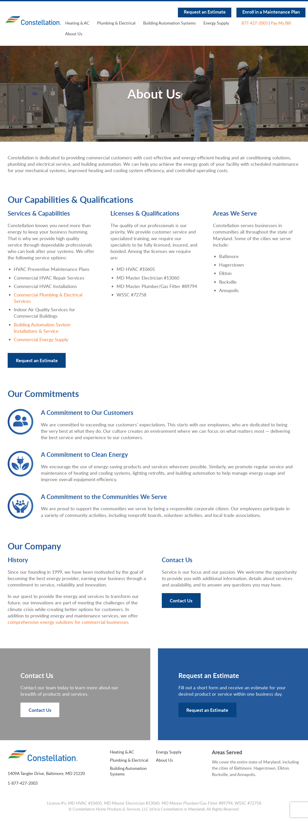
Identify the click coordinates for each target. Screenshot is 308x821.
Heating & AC (77, 23)
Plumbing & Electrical (116, 23)
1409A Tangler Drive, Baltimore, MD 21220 (46, 773)
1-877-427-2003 (23, 783)
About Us (73, 34)
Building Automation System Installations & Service (42, 327)
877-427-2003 (255, 23)
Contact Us (181, 600)
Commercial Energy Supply (41, 339)
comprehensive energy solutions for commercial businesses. (69, 622)
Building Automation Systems (169, 23)
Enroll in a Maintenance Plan (271, 11)
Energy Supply (216, 23)
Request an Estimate (205, 11)
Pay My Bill (281, 23)
